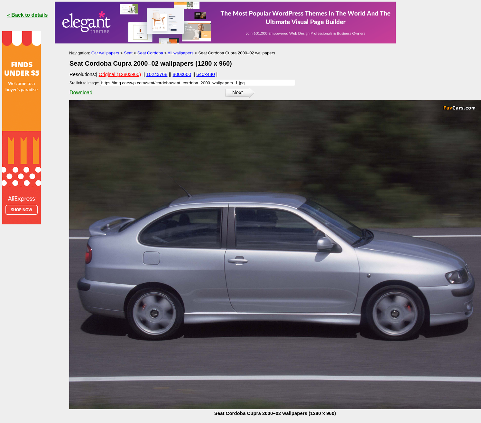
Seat (128, 53)
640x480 (205, 74)
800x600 (182, 74)
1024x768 (157, 74)
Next (237, 92)
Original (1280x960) (120, 74)
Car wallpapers (105, 53)
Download (80, 92)
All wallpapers (180, 53)
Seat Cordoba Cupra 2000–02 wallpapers (236, 53)
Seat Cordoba (149, 53)
